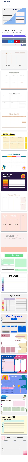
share (14, 39)
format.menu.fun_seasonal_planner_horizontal (8, 5)
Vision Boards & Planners (11, 4)
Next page (14, 460)
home (2, 4)
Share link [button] (23, 44)
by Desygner (4, 32)
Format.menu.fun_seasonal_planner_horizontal (14, 32)
